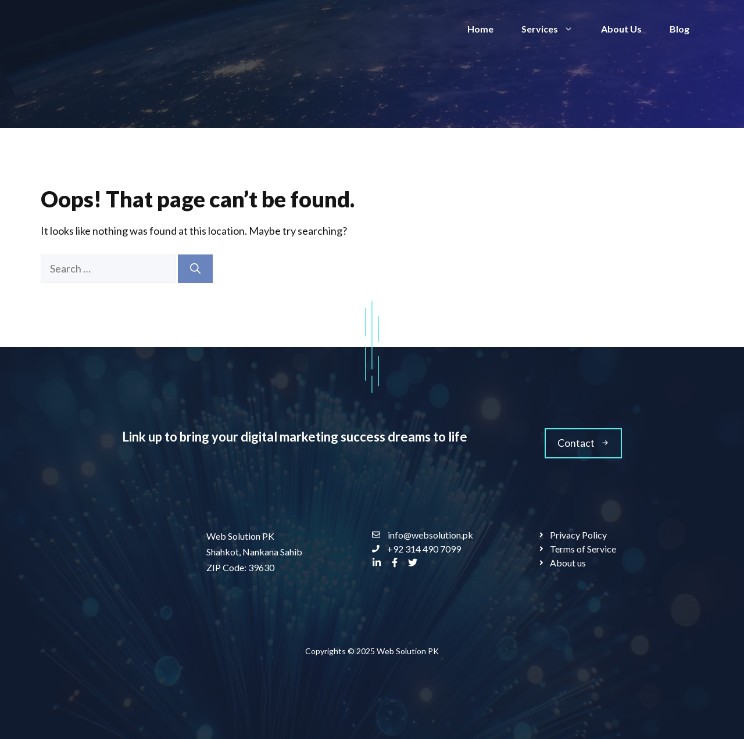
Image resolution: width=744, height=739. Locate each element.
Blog (679, 28)
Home (480, 28)
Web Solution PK (408, 651)
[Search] (195, 268)
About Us (621, 28)
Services (554, 29)
